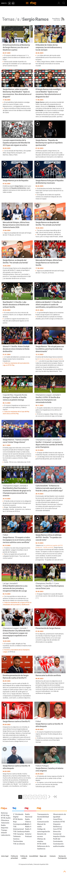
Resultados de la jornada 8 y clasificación (16, 604)
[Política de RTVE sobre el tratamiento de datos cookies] (24, 857)
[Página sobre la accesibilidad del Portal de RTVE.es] (33, 856)
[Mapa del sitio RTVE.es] (43, 856)
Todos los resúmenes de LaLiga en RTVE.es (17, 602)
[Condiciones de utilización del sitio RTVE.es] (5, 856)
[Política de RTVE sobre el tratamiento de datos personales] (14, 857)
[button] (49, 796)
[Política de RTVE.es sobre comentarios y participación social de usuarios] (62, 857)
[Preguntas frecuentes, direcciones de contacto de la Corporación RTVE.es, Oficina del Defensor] (52, 856)
